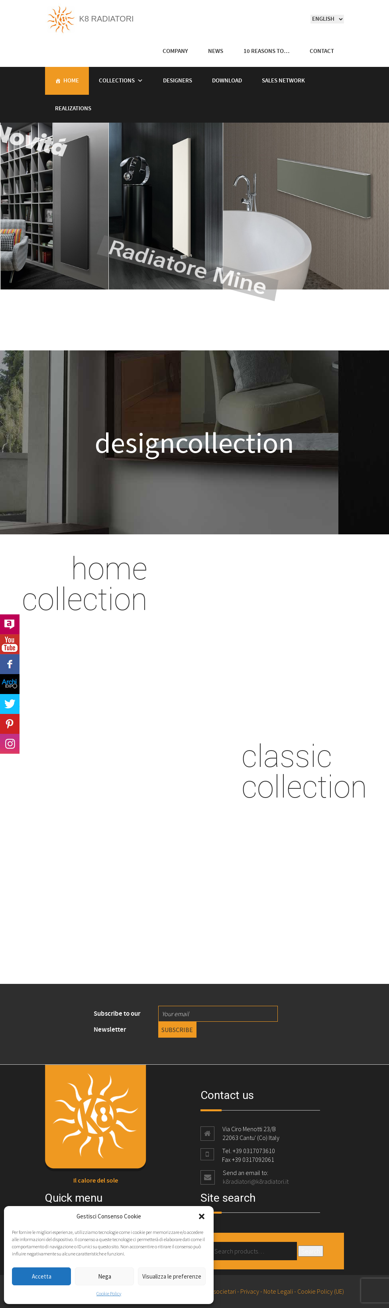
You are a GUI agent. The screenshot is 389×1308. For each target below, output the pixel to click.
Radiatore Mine (154, 262)
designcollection (194, 442)
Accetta (41, 1276)
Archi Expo (10, 684)
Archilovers (10, 624)
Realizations (73, 109)
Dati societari (219, 1291)
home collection (84, 583)
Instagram (10, 744)
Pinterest (10, 724)
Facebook (10, 664)
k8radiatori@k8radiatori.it (256, 1181)
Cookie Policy (108, 1293)
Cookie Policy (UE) (320, 1291)
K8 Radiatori (89, 18)
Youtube (10, 644)
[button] (202, 1216)
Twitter (10, 704)
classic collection (304, 770)
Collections (117, 81)
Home (71, 81)
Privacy (249, 1291)
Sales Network (283, 81)
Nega (104, 1276)
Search (310, 1251)
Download (227, 81)
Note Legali (278, 1291)
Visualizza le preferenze (171, 1276)
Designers (177, 81)
